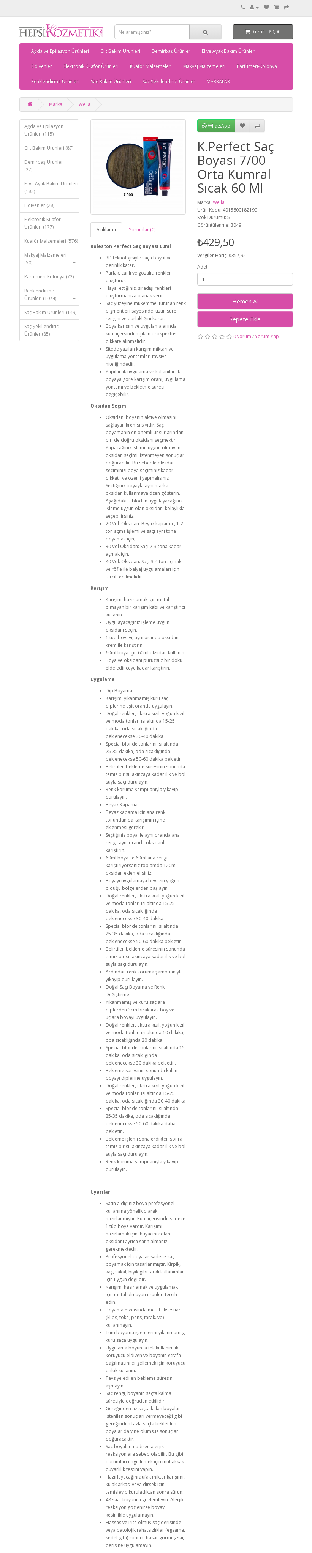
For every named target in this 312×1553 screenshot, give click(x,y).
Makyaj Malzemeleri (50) (51, 261)
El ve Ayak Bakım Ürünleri (229, 51)
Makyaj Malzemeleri (204, 66)
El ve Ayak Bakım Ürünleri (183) (51, 189)
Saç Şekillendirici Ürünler (169, 81)
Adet (202, 267)
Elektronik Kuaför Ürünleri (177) (51, 225)
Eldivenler (41, 66)
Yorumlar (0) (142, 229)
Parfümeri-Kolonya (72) (51, 278)
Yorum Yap (267, 336)
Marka (55, 104)
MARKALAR (218, 81)
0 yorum (242, 336)
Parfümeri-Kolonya (257, 66)
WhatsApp (216, 126)
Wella (84, 104)
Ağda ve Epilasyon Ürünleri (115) (51, 132)
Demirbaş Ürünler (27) (43, 166)
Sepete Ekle (245, 319)
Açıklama (106, 229)
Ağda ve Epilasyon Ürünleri (60, 51)
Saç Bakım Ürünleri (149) (51, 314)
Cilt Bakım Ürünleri (120, 51)
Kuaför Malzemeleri (151, 66)
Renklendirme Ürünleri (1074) (51, 296)
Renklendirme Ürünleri (55, 81)
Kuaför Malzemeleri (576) (51, 243)
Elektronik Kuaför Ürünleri (91, 66)
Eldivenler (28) (39, 205)
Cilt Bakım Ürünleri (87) (51, 150)
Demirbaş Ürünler (171, 51)
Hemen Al (245, 301)
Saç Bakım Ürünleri (111, 81)
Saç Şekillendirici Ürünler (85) (51, 332)
